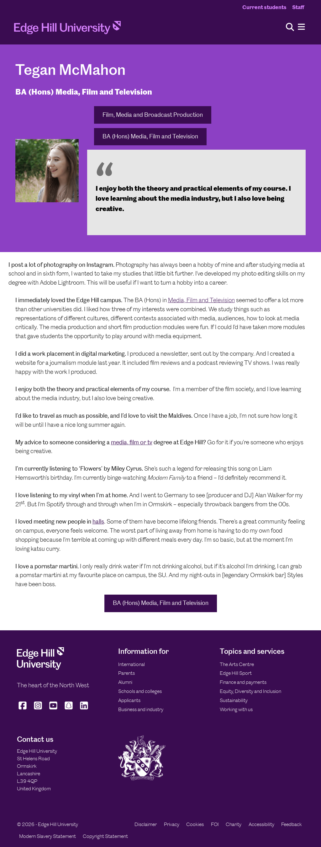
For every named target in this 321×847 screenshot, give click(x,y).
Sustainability (234, 700)
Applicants (129, 700)
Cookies (195, 824)
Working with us (236, 709)
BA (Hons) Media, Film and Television (150, 136)
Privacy (171, 824)
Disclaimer (145, 824)
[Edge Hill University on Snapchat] (69, 709)
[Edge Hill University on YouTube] (53, 709)
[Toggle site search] (290, 27)
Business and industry (140, 709)
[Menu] (301, 27)
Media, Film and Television (201, 300)
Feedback (291, 824)
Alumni (125, 682)
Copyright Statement (105, 836)
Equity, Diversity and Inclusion (250, 691)
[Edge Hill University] (40, 668)
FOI (215, 824)
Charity (233, 824)
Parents (126, 673)
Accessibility (261, 824)
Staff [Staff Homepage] (298, 7)
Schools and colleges (140, 691)
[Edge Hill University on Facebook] (23, 709)
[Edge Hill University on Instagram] (38, 709)
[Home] (67, 29)
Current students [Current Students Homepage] (264, 7)
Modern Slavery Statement (47, 836)
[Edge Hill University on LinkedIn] (84, 709)
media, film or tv (131, 442)
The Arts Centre (237, 664)
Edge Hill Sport (236, 673)
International (131, 664)
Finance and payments (243, 682)
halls (98, 521)
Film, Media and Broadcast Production (153, 114)
